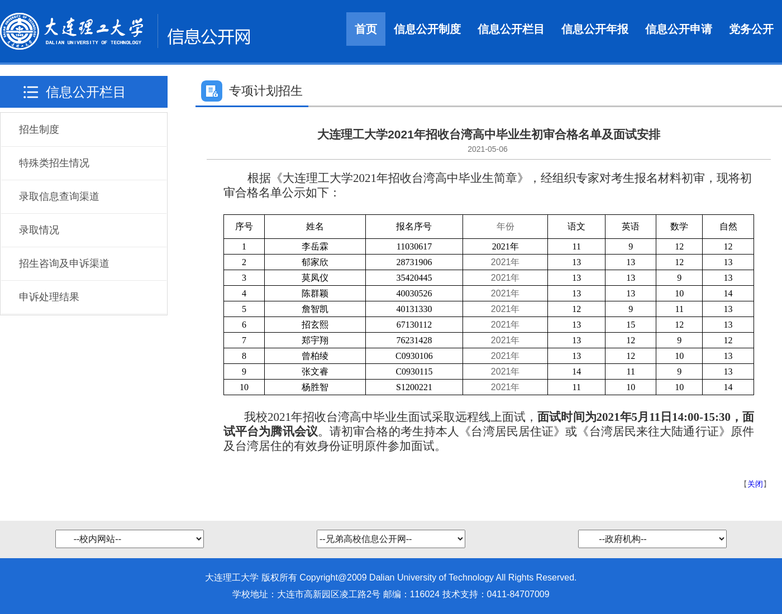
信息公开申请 (678, 29)
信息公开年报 (594, 29)
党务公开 (751, 29)
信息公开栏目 (511, 29)
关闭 (755, 483)
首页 (366, 29)
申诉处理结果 (49, 297)
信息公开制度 (427, 29)
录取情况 (39, 230)
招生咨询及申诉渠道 (64, 263)
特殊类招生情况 (54, 163)
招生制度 (39, 129)
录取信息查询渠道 (59, 196)
